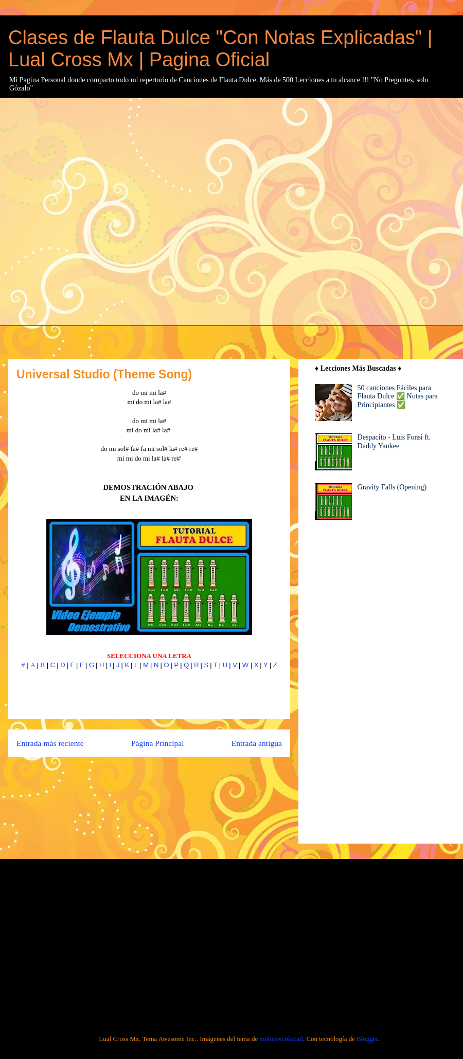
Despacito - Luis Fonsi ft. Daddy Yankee (394, 441)
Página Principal (157, 743)
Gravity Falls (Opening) (392, 487)
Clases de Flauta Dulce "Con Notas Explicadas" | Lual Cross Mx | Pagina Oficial (220, 48)
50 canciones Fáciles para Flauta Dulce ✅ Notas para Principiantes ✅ (398, 396)
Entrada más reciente (50, 743)
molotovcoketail (280, 1039)
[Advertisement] (113, 210)
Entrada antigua (257, 743)
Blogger (367, 1039)
